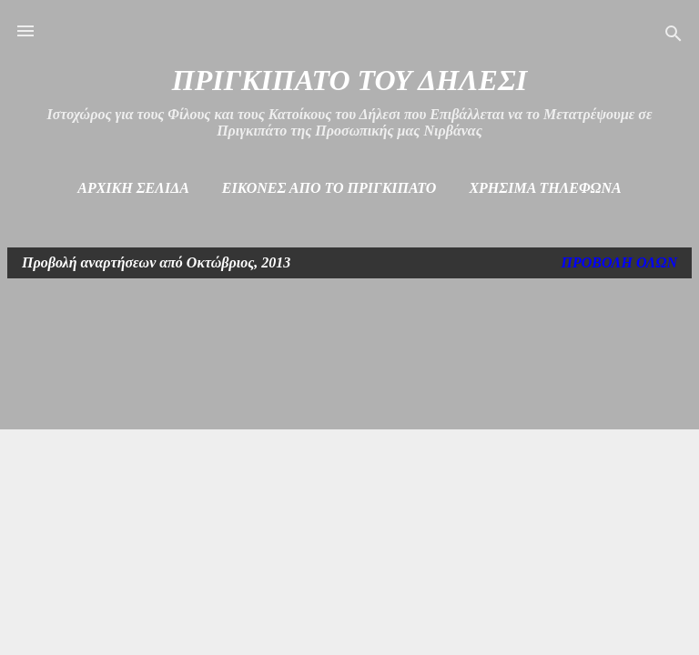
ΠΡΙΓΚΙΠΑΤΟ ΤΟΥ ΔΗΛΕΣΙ (349, 80)
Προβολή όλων (619, 262)
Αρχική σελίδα (133, 188)
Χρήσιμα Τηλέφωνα (545, 188)
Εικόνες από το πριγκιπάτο (329, 188)
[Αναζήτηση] (673, 37)
